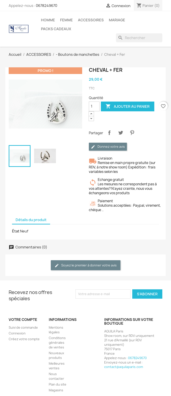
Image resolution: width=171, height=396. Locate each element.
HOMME (48, 20)
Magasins (56, 390)
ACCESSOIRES (91, 20)
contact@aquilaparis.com (123, 367)
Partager (109, 132)
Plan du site (57, 384)
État (15, 231)
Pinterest (132, 132)
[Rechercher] (139, 37)
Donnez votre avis (108, 146)
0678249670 (46, 5)
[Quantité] (94, 106)
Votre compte (23, 319)
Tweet (120, 132)
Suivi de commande (23, 327)
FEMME (66, 20)
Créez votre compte (24, 339)
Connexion (17, 333)
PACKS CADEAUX (56, 28)
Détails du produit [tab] (31, 219)
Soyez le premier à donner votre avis (86, 265)
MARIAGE (117, 20)
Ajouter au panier (128, 106)
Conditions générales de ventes (57, 342)
